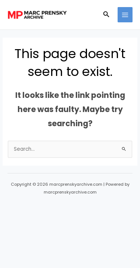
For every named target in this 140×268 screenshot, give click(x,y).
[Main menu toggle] (125, 14)
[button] (106, 15)
